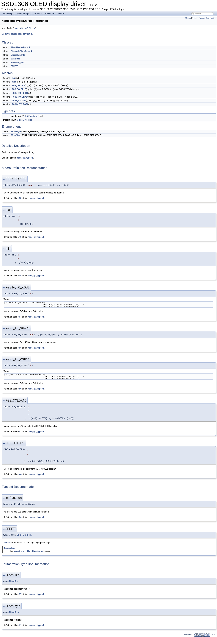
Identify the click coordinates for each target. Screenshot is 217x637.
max (14, 82)
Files (61, 14)
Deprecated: (9, 548)
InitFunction (31, 116)
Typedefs (202, 18)
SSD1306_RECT (18, 62)
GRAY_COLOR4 (19, 100)
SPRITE (14, 66)
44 (20, 474)
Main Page (8, 13)
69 (20, 625)
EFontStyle (16, 131)
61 (20, 317)
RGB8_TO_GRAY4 (20, 97)
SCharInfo (15, 59)
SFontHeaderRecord (20, 47)
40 (20, 237)
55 (20, 348)
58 (20, 198)
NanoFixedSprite (35, 551)
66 (20, 517)
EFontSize (15, 135)
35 (20, 275)
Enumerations (211, 18)
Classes (50, 14)
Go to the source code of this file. (17, 34)
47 (20, 431)
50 (20, 389)
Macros (195, 18)
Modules (38, 13)
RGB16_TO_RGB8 (20, 104)
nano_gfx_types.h (25, 158)
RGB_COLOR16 (19, 89)
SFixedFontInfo (18, 55)
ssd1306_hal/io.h (24, 28)
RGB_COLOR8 (18, 85)
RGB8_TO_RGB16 (20, 93)
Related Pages (23, 13)
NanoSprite (19, 551)
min (13, 78)
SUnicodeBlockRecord (21, 51)
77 (20, 594)
